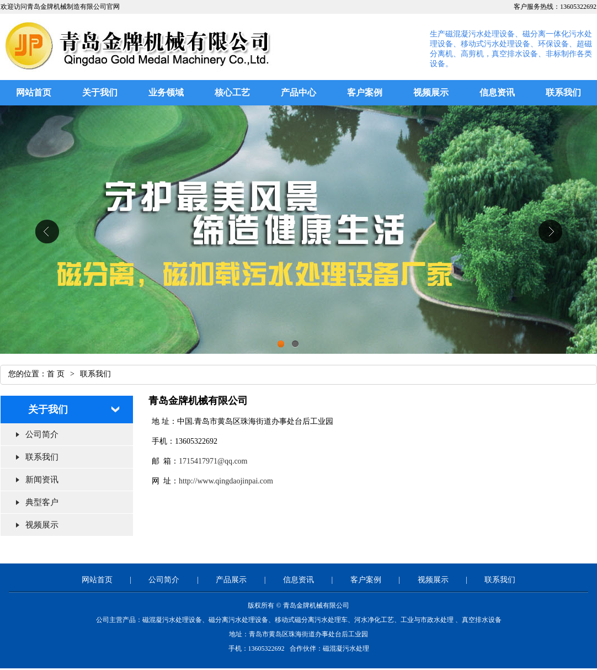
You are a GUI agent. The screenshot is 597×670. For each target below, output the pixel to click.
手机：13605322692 (257, 648)
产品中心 (298, 92)
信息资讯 (497, 92)
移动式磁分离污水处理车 (311, 620)
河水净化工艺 (374, 620)
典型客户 (41, 502)
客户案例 (364, 92)
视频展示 (431, 92)
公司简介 (41, 434)
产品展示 (231, 580)
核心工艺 (232, 92)
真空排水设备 (482, 620)
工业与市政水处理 (427, 620)
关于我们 (100, 92)
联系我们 (563, 92)
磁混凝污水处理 (346, 648)
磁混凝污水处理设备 (172, 620)
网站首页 (33, 92)
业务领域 (166, 92)
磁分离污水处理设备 (238, 620)
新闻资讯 (41, 479)
